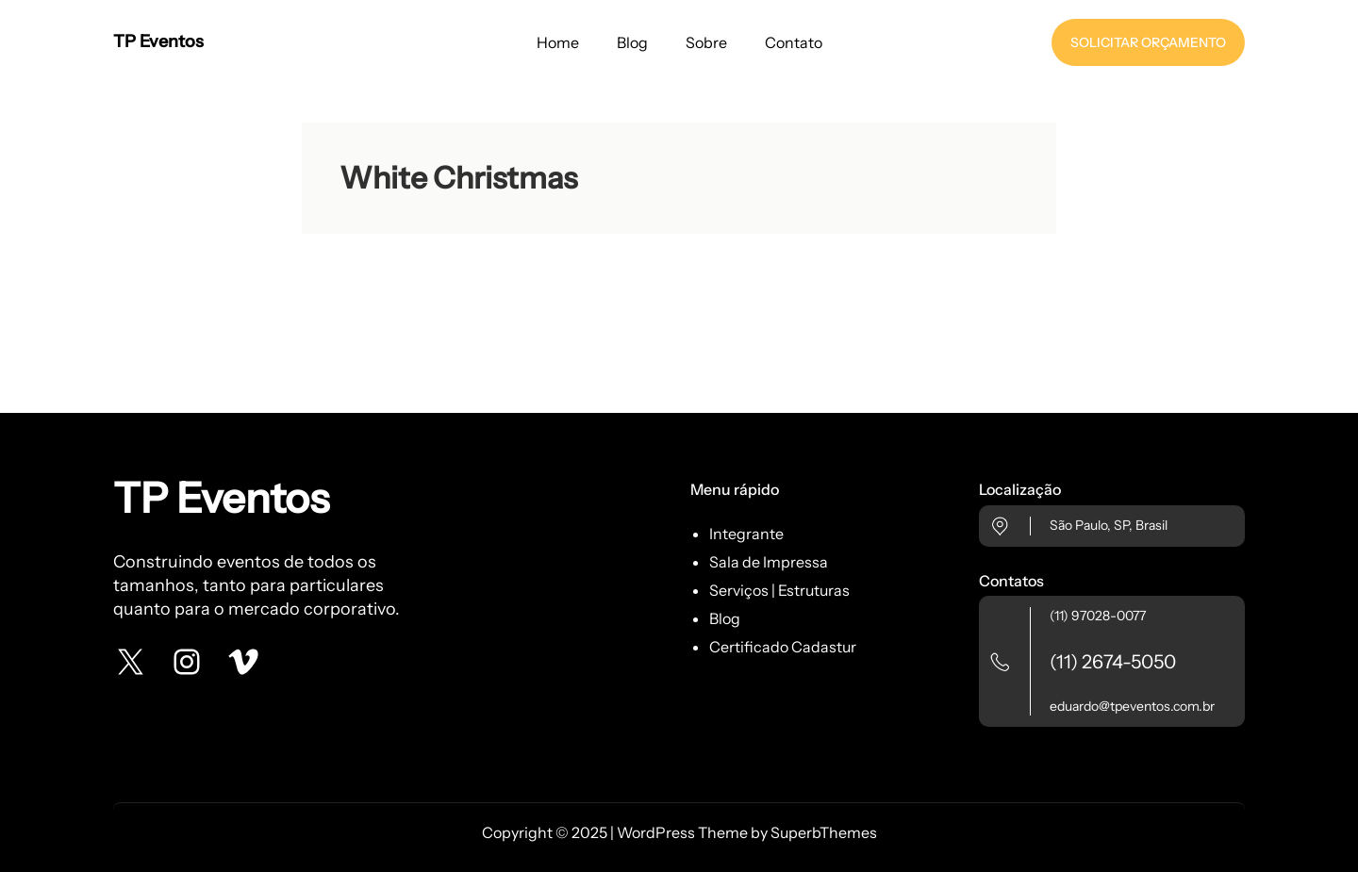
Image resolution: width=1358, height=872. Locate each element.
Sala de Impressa (768, 561)
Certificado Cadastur (782, 646)
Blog (724, 618)
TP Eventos (158, 41)
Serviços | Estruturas (779, 590)
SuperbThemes (823, 832)
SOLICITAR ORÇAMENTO (1148, 42)
